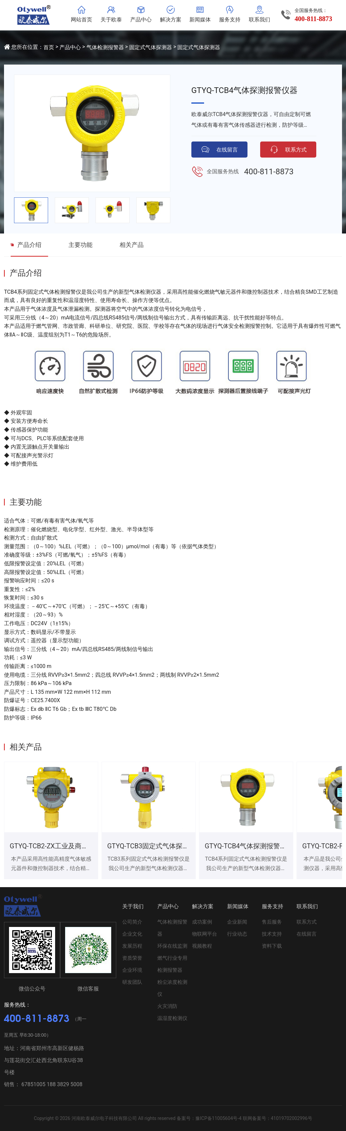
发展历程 (132, 946)
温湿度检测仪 (172, 1018)
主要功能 (80, 244)
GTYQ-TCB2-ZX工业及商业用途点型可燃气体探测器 (86, 846)
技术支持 (272, 934)
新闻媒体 (237, 906)
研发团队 (132, 982)
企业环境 (132, 970)
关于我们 (133, 906)
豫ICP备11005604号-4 (218, 1118)
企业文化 (132, 934)
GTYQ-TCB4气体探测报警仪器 (249, 846)
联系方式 (307, 922)
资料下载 (272, 946)
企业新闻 (237, 922)
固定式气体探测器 (150, 47)
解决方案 (202, 906)
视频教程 (202, 946)
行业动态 (237, 934)
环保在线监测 (172, 946)
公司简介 (132, 922)
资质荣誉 (132, 958)
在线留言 (307, 934)
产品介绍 (29, 244)
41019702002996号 (291, 1118)
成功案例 (202, 922)
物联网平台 (204, 934)
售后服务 (272, 922)
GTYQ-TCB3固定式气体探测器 (151, 846)
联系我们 (307, 906)
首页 (48, 47)
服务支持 (272, 906)
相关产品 (132, 244)
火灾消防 (167, 1006)
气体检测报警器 (105, 47)
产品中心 (70, 47)
